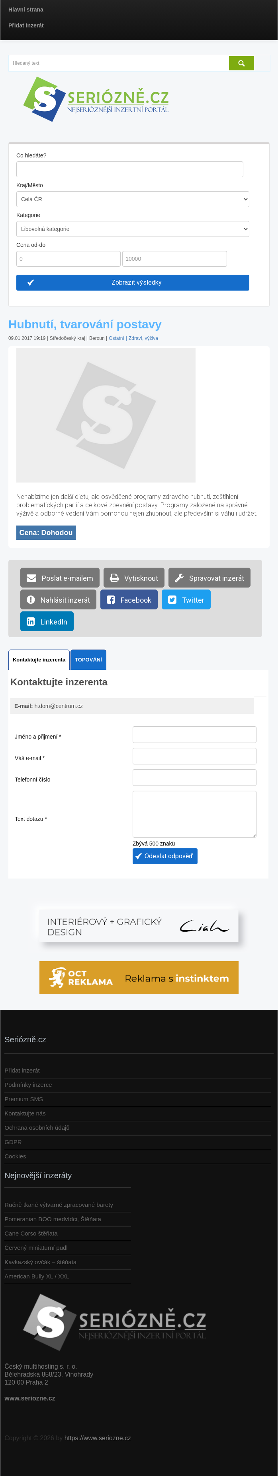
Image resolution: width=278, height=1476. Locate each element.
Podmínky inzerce (28, 1084)
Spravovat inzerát (209, 577)
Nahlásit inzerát (58, 599)
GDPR (13, 1142)
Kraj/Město (29, 185)
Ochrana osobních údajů (36, 1127)
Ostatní (116, 338)
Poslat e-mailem (60, 577)
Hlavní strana (25, 9)
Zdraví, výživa (143, 338)
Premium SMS (23, 1099)
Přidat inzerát (26, 25)
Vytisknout (134, 577)
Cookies (15, 1156)
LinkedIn (47, 621)
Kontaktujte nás (24, 1113)
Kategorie (28, 215)
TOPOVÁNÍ (88, 660)
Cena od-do (30, 245)
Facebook (129, 599)
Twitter (186, 599)
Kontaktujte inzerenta (39, 660)
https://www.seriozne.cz (98, 1438)
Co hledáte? (31, 155)
